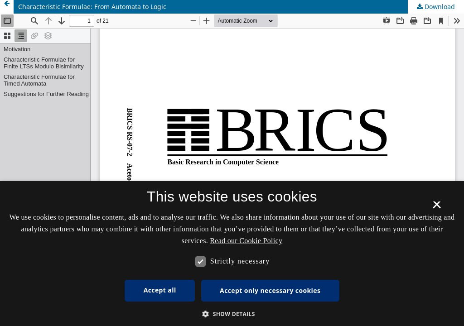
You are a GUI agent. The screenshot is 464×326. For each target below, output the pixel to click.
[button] (232, 314)
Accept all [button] (160, 290)
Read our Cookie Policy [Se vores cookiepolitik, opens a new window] (246, 240)
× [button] (436, 207)
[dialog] (232, 253)
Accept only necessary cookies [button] (270, 290)
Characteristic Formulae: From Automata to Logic (92, 6)
